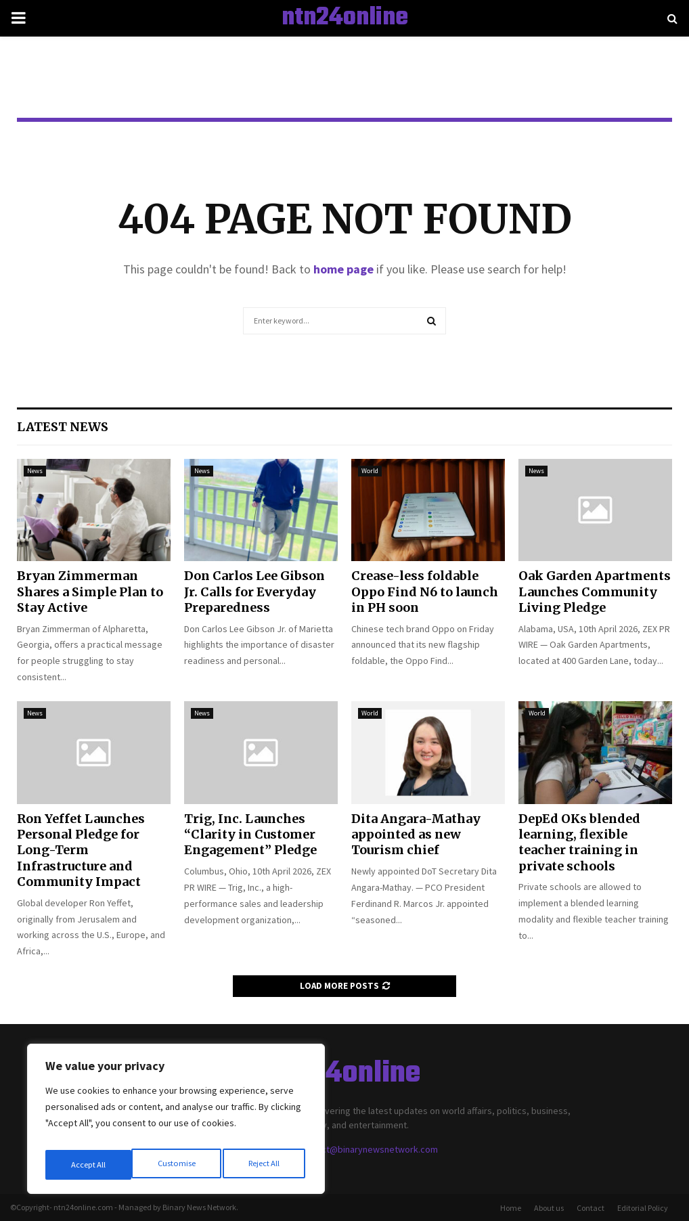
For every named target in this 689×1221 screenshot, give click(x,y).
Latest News (62, 427)
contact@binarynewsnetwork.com (368, 1149)
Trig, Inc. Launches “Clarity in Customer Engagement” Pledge (250, 834)
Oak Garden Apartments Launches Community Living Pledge (594, 591)
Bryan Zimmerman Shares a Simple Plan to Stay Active (90, 591)
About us (549, 1208)
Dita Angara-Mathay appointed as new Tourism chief (416, 834)
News (35, 470)
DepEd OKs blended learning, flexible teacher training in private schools (579, 842)
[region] (176, 1123)
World (369, 470)
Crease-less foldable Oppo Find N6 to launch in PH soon (424, 591)
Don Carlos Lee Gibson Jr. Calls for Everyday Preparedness (254, 591)
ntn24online (345, 18)
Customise (88, 1165)
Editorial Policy (642, 1208)
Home (510, 1208)
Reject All (177, 1165)
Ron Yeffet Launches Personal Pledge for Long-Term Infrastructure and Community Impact (81, 850)
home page (343, 269)
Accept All (264, 1165)
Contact (590, 1208)
